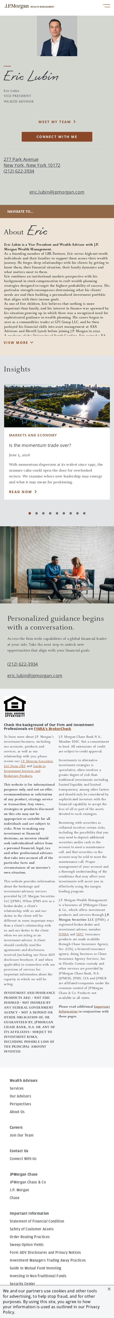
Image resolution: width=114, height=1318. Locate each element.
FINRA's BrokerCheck (52, 728)
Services (17, 1088)
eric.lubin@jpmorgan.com (57, 192)
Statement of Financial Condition (37, 1221)
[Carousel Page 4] (50, 513)
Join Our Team (22, 1135)
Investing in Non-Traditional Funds (38, 1276)
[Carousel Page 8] (77, 513)
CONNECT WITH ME (57, 136)
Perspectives (20, 1104)
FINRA (64, 934)
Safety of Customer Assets (32, 1229)
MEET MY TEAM (54, 121)
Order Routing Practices (30, 1237)
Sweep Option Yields (27, 1245)
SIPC (80, 934)
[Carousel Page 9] (84, 513)
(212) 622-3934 (22, 664)
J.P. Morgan (19, 1190)
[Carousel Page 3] (43, 513)
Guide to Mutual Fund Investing (35, 1268)
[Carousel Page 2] (36, 513)
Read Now (20, 491)
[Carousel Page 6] (64, 513)
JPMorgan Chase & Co (28, 1182)
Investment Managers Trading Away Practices (48, 1260)
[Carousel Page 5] (57, 513)
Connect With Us (23, 1159)
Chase (15, 1198)
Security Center (22, 1284)
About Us (17, 1112)
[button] (109, 1289)
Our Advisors (20, 1096)
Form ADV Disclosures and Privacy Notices (45, 1253)
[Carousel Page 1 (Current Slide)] (29, 513)
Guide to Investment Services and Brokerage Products (25, 771)
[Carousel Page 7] (70, 513)
